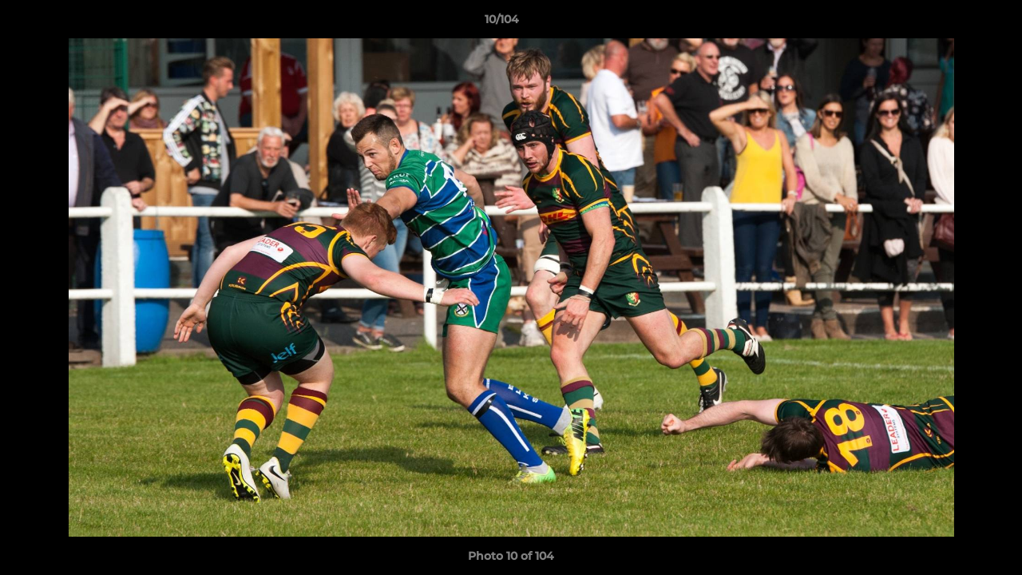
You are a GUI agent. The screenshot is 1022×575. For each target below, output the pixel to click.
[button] (955, 23)
